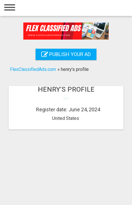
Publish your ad (66, 54)
